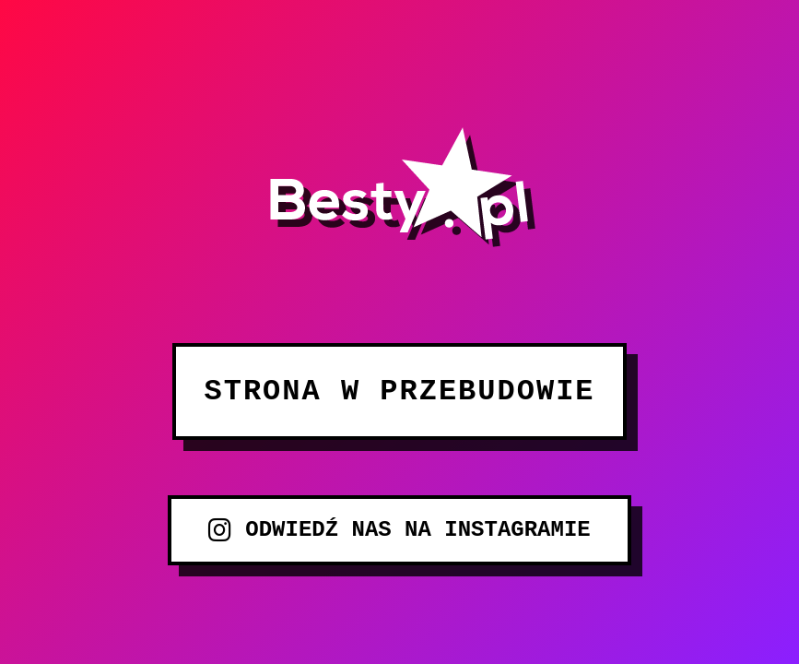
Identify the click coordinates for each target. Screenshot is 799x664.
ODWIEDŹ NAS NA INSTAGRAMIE (399, 530)
